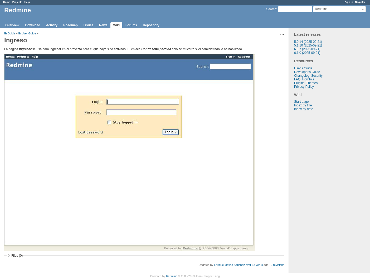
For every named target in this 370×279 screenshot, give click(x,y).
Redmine (171, 276)
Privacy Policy (304, 87)
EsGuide (9, 33)
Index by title (303, 105)
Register (360, 2)
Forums (131, 25)
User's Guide (303, 68)
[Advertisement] (315, 193)
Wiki (116, 25)
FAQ (297, 79)
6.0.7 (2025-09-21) (307, 49)
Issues (88, 25)
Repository (151, 25)
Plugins (299, 83)
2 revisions (277, 264)
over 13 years (254, 264)
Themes (312, 83)
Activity (51, 25)
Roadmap (70, 25)
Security (317, 76)
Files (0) (17, 255)
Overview (12, 25)
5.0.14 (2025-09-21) (308, 42)
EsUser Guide (27, 33)
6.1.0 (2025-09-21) (307, 53)
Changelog (301, 76)
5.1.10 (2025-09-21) (308, 45)
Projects (17, 2)
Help (27, 2)
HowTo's (308, 79)
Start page (301, 102)
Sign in (349, 2)
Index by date (303, 109)
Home (6, 2)
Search (271, 9)
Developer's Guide (307, 72)
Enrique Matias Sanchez (229, 264)
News (103, 25)
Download (32, 25)
